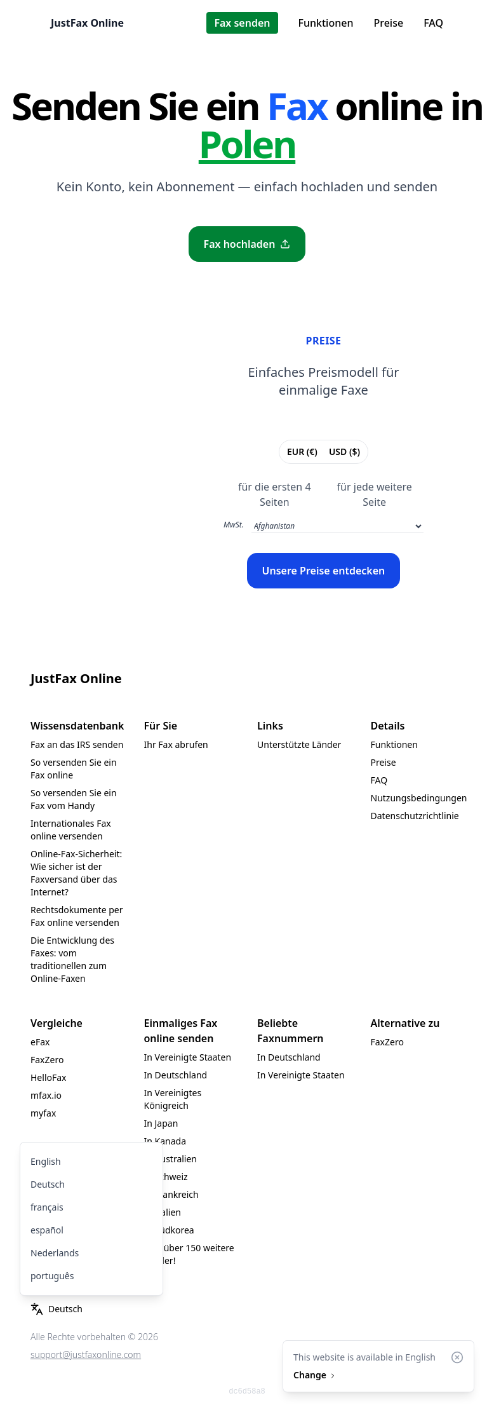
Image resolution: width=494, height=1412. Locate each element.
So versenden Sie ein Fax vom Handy (73, 799)
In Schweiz (166, 1177)
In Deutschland (176, 1075)
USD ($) (344, 451)
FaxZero (46, 1060)
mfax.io (46, 1095)
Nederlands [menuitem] (54, 1253)
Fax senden (242, 23)
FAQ (433, 23)
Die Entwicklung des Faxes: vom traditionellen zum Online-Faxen (72, 959)
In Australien (170, 1159)
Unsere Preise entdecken (323, 571)
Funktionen (326, 23)
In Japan (161, 1123)
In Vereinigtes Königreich (173, 1099)
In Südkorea (169, 1230)
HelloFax (48, 1077)
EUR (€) (301, 451)
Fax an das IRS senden (76, 744)
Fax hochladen (247, 244)
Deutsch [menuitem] (47, 1184)
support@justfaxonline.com (85, 1354)
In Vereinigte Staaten (188, 1057)
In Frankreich (171, 1194)
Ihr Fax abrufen (176, 744)
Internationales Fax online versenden (70, 829)
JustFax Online (87, 23)
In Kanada (165, 1141)
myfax (43, 1113)
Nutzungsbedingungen (419, 798)
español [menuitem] (46, 1230)
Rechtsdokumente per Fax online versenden (76, 916)
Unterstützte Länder (299, 744)
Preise (388, 23)
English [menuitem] (45, 1161)
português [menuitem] (52, 1276)
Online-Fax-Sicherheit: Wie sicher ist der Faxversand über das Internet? (76, 873)
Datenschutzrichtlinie (415, 816)
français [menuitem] (46, 1207)
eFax (40, 1042)
